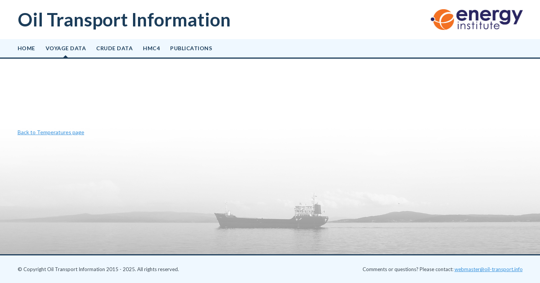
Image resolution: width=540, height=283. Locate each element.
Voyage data (66, 48)
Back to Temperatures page (51, 132)
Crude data (114, 48)
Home (26, 48)
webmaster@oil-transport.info (489, 269)
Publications (191, 48)
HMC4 (151, 48)
